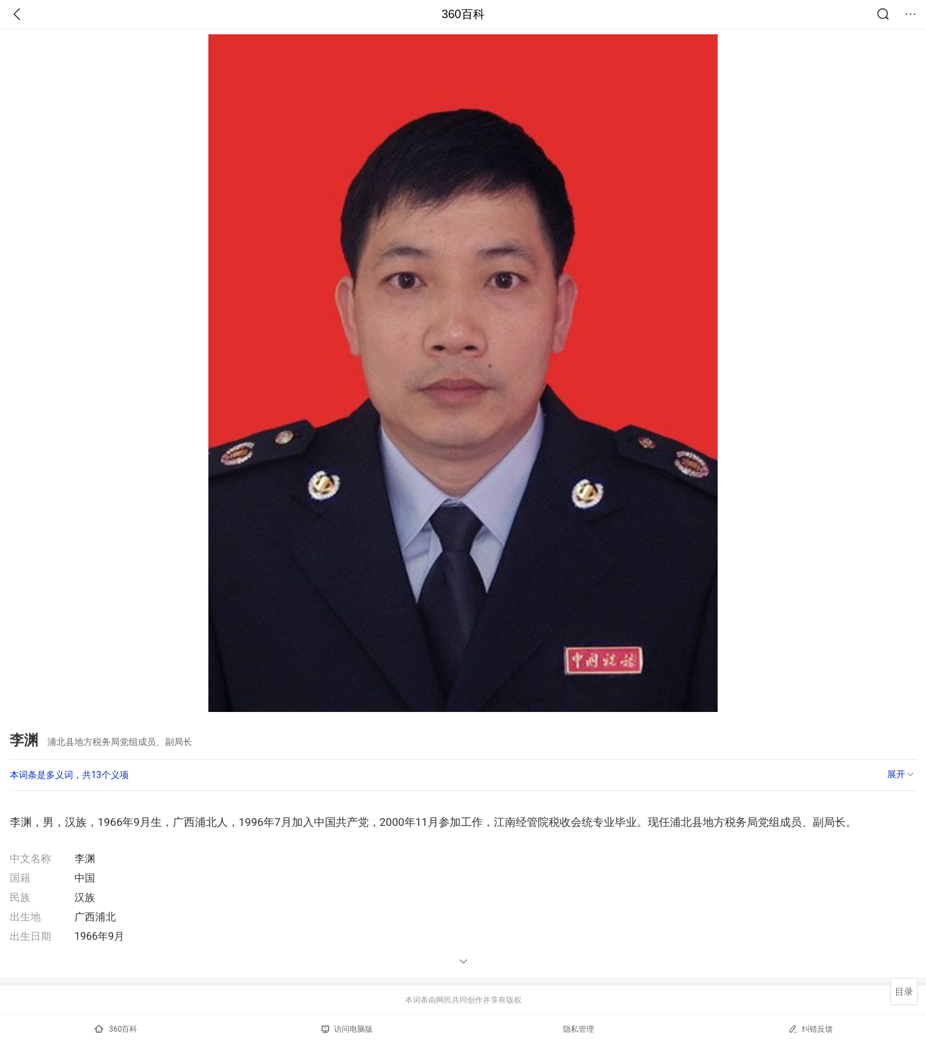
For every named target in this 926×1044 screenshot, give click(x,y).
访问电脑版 (347, 1029)
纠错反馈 (810, 1029)
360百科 (462, 14)
